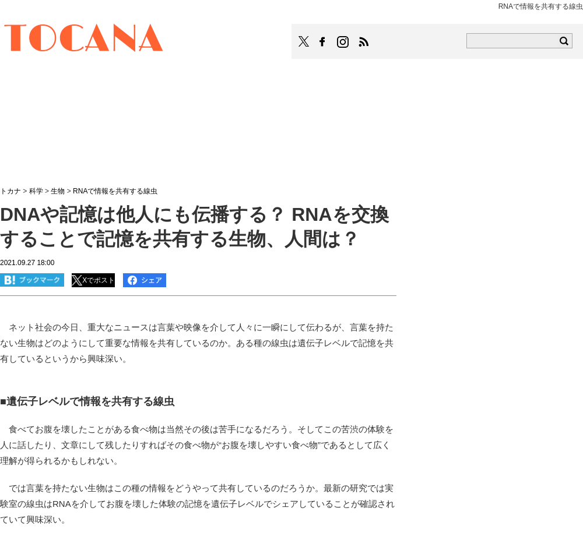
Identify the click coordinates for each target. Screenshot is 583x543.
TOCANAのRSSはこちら (363, 42)
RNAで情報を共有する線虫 (115, 191)
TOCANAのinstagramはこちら (343, 42)
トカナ (10, 191)
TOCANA (84, 39)
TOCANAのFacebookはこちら (322, 42)
